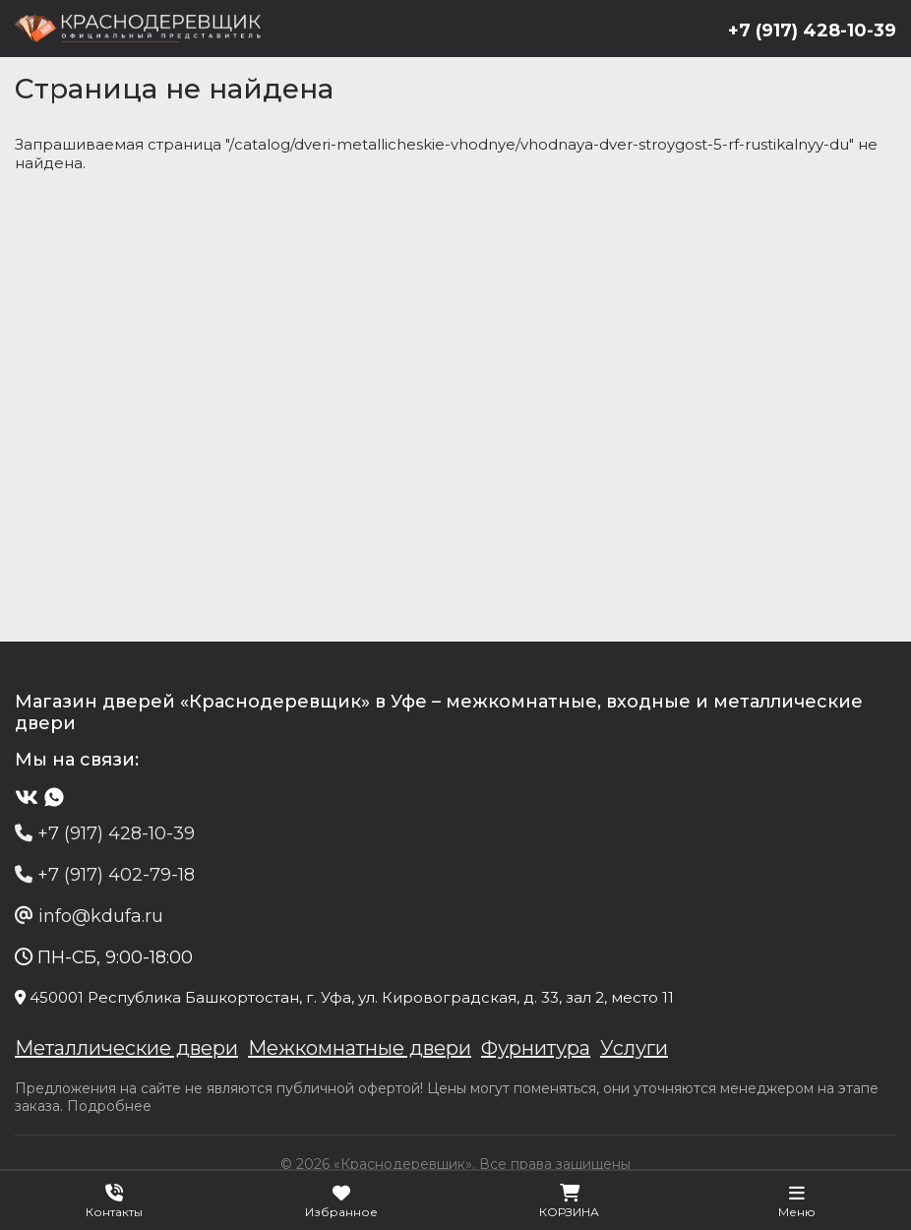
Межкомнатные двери (359, 1048)
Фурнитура (535, 1048)
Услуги (634, 1048)
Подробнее (109, 1106)
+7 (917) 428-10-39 (812, 30)
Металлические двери (126, 1048)
